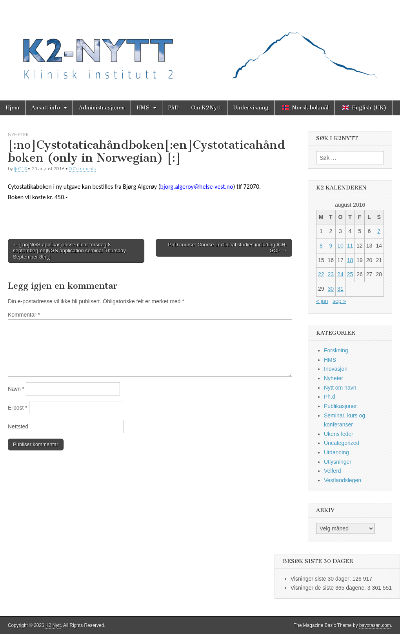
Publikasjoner (340, 406)
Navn (16, 389)
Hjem (12, 107)
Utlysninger (337, 462)
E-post (17, 407)
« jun (322, 301)
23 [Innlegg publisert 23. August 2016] (331, 274)
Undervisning (251, 107)
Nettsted (18, 426)
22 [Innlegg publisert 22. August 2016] (321, 274)
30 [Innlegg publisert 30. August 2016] (331, 289)
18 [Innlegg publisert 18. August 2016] (350, 260)
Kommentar (24, 315)
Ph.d (329, 397)
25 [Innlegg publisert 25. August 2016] (350, 274)
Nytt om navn (340, 387)
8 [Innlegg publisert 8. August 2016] (321, 245)
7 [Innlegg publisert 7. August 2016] (378, 231)
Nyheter (18, 134)
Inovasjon (335, 369)
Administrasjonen (102, 107)
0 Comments (82, 168)
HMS (143, 107)
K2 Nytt (53, 625)
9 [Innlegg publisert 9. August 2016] (330, 245)
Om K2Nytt (206, 107)
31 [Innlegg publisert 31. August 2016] (340, 289)
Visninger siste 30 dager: (322, 579)
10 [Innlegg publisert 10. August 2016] (340, 245)
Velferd (332, 471)
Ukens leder (338, 434)
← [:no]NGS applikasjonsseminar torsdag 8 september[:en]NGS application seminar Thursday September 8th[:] (69, 251)
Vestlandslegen (342, 480)
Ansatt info (45, 107)
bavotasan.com (375, 625)
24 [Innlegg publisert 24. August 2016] (340, 274)
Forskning (336, 350)
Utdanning (336, 452)
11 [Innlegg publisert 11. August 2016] (350, 245)
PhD (173, 107)
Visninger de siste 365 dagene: (329, 588)
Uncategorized (341, 443)
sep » (339, 301)
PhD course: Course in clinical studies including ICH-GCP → (227, 248)
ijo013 (20, 168)
